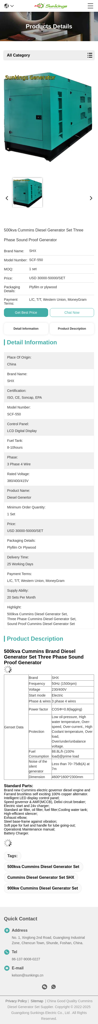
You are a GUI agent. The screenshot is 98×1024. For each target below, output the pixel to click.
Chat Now (71, 312)
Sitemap (37, 1001)
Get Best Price (26, 312)
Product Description (72, 328)
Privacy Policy (16, 1001)
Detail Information (26, 328)
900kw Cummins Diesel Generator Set (42, 888)
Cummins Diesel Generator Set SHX (40, 877)
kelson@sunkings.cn (27, 975)
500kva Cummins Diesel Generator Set (43, 867)
